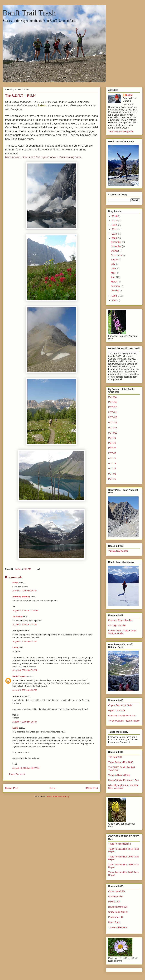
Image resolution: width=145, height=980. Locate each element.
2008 (114, 296)
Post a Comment (17, 774)
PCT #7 (112, 448)
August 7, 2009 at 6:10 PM (24, 722)
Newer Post (11, 788)
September (117, 255)
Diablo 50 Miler (115, 896)
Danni (15, 582)
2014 (114, 216)
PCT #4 (112, 463)
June (113, 268)
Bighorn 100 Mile (116, 710)
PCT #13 (112, 417)
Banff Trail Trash (29, 13)
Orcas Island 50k (116, 891)
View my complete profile (120, 131)
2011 (114, 229)
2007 (114, 300)
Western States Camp (119, 775)
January (115, 290)
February (116, 286)
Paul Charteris (19, 676)
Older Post (92, 788)
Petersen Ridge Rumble (120, 620)
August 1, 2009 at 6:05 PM (24, 590)
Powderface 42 (115, 917)
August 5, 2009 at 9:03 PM (24, 690)
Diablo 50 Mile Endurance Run (123, 780)
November (116, 246)
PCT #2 (112, 473)
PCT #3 (112, 468)
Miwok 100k (114, 901)
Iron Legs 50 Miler (117, 625)
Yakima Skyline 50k (118, 551)
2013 (114, 220)
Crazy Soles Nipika (117, 912)
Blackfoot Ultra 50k (117, 907)
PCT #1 (112, 479)
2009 (114, 238)
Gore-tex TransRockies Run (122, 715)
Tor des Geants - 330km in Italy (124, 720)
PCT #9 (112, 438)
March (114, 281)
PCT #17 (112, 397)
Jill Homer (17, 616)
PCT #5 (112, 458)
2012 (114, 225)
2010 (114, 234)
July (113, 264)
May (113, 273)
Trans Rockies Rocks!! (119, 843)
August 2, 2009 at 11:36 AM (25, 610)
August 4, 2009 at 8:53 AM (24, 670)
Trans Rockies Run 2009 (120, 762)
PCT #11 (112, 427)
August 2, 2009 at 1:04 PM (24, 624)
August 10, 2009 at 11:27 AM (25, 768)
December (116, 242)
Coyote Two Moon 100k (120, 705)
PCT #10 (112, 432)
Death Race (114, 922)
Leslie (15, 647)
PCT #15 (112, 407)
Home (52, 788)
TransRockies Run (117, 927)
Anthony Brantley (21, 596)
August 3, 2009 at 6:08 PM (24, 641)
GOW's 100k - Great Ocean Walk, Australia (122, 632)
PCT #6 (112, 453)
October (115, 250)
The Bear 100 (115, 757)
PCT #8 (112, 443)
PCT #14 (112, 412)
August (115, 259)
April (113, 277)
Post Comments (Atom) (58, 796)
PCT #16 (112, 402)
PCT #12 (112, 422)
